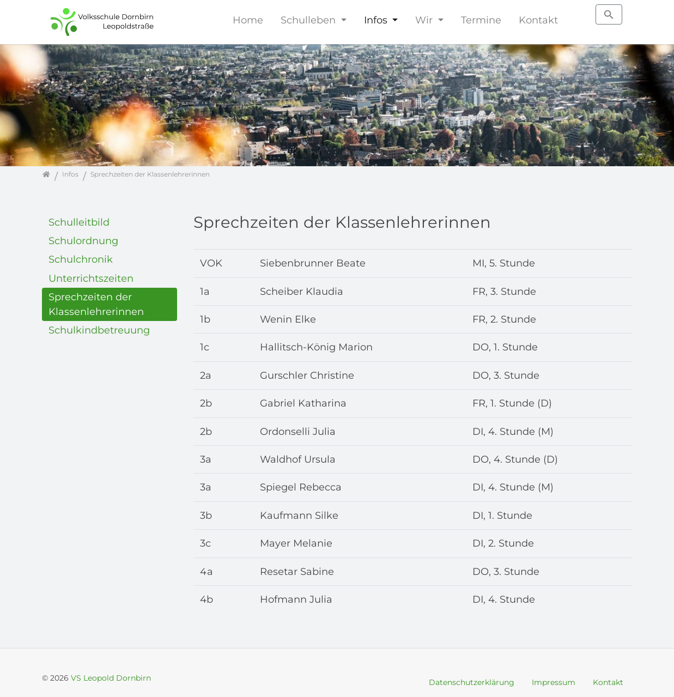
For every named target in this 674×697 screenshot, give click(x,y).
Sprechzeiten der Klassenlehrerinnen (96, 304)
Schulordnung (83, 240)
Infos (377, 20)
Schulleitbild (79, 222)
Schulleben (309, 20)
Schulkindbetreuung (99, 330)
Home (248, 20)
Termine (481, 20)
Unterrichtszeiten (90, 278)
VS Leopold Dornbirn (111, 678)
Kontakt (538, 20)
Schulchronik (80, 259)
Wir (425, 20)
